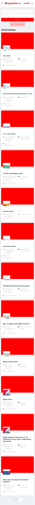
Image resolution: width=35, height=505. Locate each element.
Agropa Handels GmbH (10, 362)
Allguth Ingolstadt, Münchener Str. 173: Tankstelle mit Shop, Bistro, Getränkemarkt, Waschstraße (17, 439)
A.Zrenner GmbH (8, 211)
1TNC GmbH (7, 56)
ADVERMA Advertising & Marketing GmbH (16, 286)
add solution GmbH (9, 246)
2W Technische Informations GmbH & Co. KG (17, 94)
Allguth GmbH (7, 399)
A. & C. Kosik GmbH (9, 134)
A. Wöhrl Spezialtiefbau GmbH (13, 173)
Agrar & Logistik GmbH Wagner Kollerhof (16, 324)
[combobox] (17, 11)
